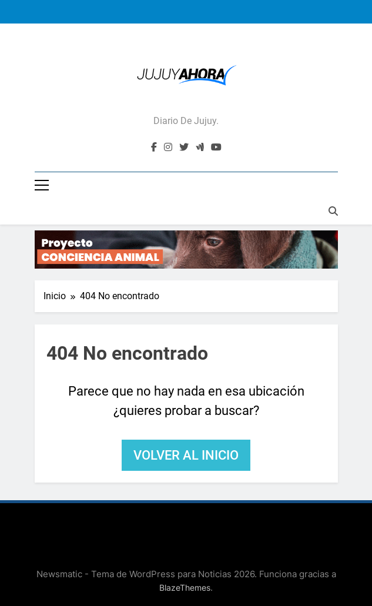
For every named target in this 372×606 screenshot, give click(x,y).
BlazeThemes (184, 587)
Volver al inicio (186, 455)
